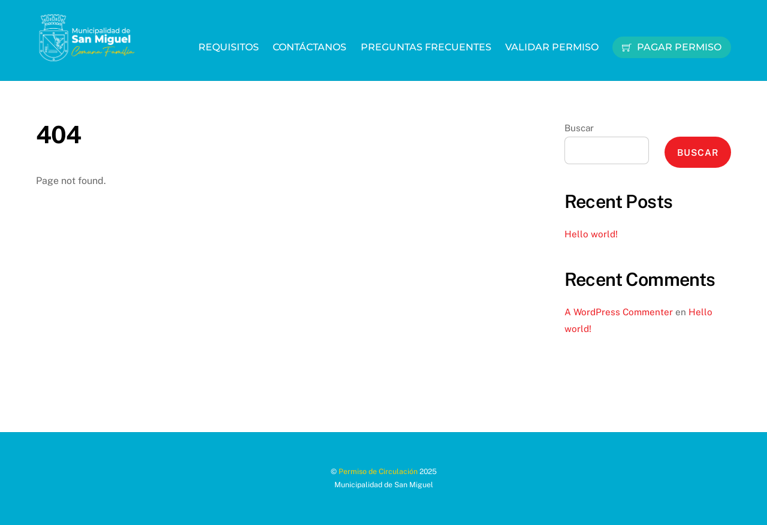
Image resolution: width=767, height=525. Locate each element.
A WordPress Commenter (618, 312)
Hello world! (591, 234)
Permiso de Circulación (378, 471)
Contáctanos (309, 47)
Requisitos (228, 47)
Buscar (579, 128)
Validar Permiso (552, 47)
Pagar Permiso (671, 47)
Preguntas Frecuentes (426, 47)
